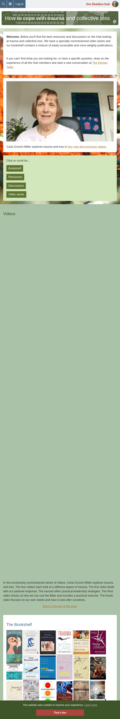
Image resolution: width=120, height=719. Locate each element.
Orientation (60, 670)
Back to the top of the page (60, 264)
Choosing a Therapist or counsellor (28, 490)
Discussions (16, 185)
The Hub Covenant (60, 639)
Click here (60, 565)
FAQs (60, 634)
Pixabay (81, 574)
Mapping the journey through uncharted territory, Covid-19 (43, 477)
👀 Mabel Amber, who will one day (47, 574)
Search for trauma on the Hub (60, 438)
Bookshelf (14, 168)
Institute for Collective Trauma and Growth (33, 496)
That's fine (60, 712)
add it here (92, 392)
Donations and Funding (60, 659)
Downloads (60, 649)
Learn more (90, 705)
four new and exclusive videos (87, 146)
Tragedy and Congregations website (29, 502)
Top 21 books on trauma (21, 470)
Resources (15, 177)
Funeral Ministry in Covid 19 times (28, 483)
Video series (16, 194)
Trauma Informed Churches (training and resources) (39, 509)
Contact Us (60, 654)
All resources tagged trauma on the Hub (60, 522)
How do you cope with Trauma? (26, 430)
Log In (20, 4)
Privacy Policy (60, 664)
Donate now (60, 550)
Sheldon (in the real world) (60, 644)
